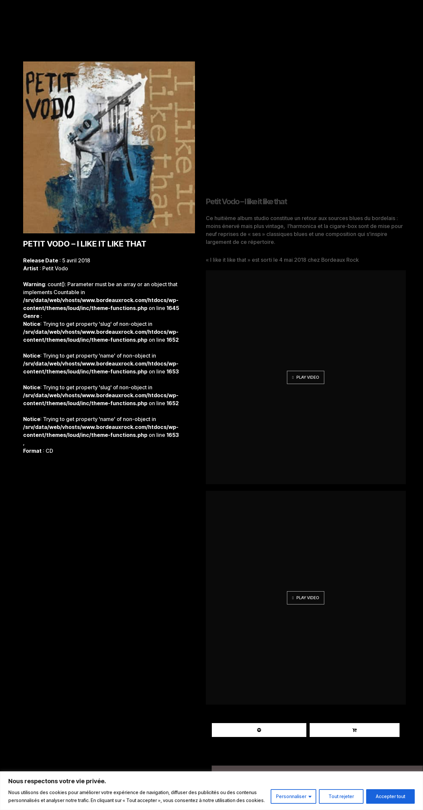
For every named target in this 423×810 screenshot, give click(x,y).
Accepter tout (390, 796)
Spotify (259, 730)
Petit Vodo (55, 268)
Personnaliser (291, 796)
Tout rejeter (341, 796)
